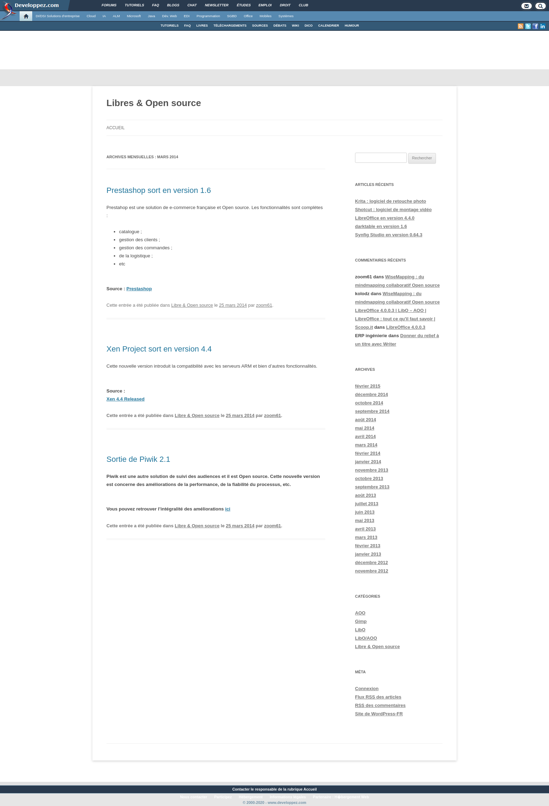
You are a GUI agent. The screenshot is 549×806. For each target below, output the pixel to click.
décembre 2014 (371, 394)
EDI (186, 16)
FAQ (187, 25)
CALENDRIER (328, 25)
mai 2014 (364, 428)
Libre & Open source (192, 305)
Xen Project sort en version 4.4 (159, 349)
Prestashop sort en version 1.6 (158, 190)
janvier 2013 (368, 554)
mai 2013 (364, 520)
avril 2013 (365, 528)
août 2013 (365, 495)
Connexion (366, 688)
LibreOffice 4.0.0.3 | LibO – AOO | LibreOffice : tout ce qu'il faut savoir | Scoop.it (395, 319)
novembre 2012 (371, 571)
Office (248, 16)
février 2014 (367, 453)
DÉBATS (279, 25)
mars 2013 (366, 537)
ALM (116, 16)
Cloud (91, 16)
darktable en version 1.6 (381, 226)
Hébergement (251, 797)
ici (227, 509)
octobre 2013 (369, 478)
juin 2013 (365, 512)
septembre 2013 (372, 486)
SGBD (232, 16)
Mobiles (266, 16)
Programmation (208, 16)
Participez (223, 797)
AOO (360, 613)
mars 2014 (366, 444)
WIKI (295, 25)
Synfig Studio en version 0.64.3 (388, 234)
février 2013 (367, 545)
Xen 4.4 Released (125, 399)
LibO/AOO (366, 638)
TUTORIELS (170, 25)
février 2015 (367, 386)
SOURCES (260, 25)
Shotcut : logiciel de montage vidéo (393, 209)
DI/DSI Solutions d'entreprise (57, 16)
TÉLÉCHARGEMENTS (230, 25)
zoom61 (264, 305)
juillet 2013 (366, 503)
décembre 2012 (371, 562)
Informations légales (288, 797)
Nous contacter (193, 797)
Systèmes (285, 16)
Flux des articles (378, 697)
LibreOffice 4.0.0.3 (405, 327)
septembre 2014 (372, 411)
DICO (309, 25)
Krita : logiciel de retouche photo (390, 201)
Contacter (241, 789)
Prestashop (139, 288)
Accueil (115, 127)
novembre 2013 (371, 470)
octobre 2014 (369, 402)
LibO (360, 629)
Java (151, 16)
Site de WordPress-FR (379, 713)
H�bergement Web (351, 797)
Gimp (361, 621)
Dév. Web (169, 16)
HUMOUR (352, 25)
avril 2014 (365, 436)
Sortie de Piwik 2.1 (138, 459)
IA (104, 16)
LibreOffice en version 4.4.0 (385, 218)
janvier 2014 (368, 461)
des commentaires (380, 705)
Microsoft (134, 16)
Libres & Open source (153, 103)
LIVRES (202, 25)
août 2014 (365, 419)
